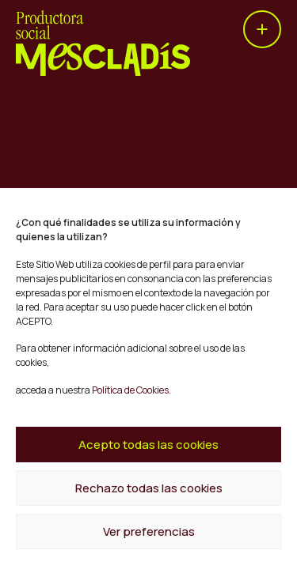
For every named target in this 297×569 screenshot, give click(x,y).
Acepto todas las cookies (148, 444)
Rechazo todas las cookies (149, 488)
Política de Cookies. (130, 390)
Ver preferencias (149, 531)
